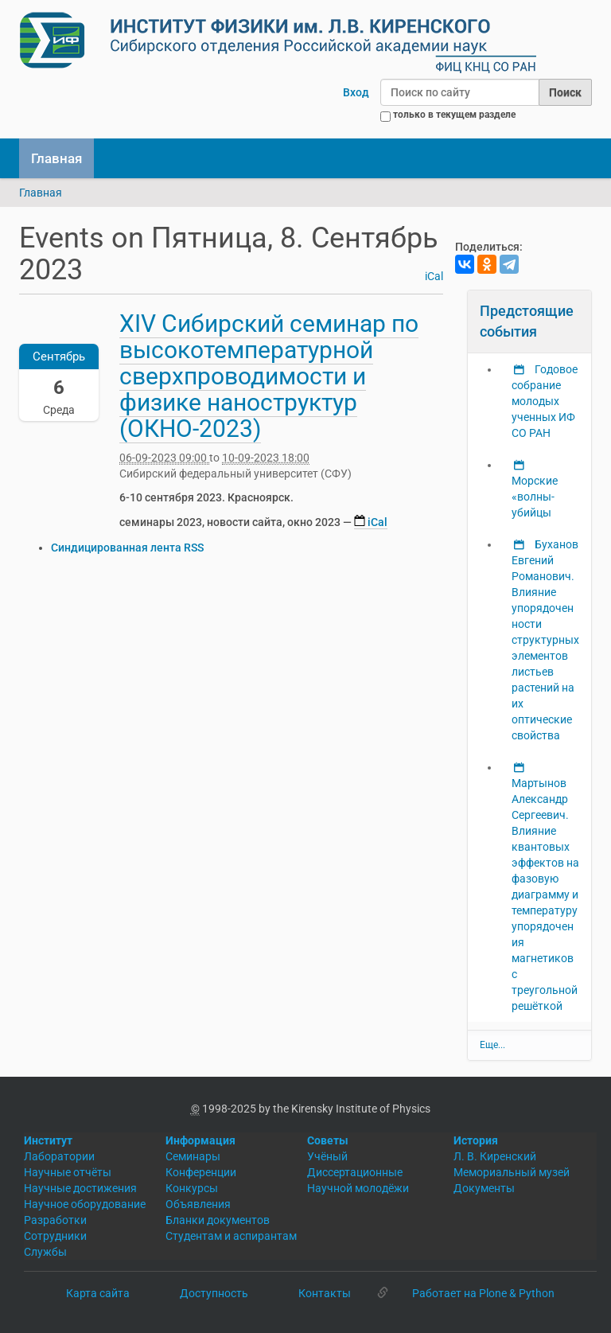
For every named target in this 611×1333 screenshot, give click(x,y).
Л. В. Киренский (494, 1156)
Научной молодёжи (358, 1188)
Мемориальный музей (511, 1172)
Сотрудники (55, 1236)
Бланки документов (217, 1220)
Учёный (327, 1156)
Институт (48, 1140)
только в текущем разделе (454, 114)
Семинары (192, 1156)
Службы (45, 1251)
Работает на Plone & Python (483, 1293)
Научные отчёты (67, 1172)
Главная (56, 158)
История (475, 1140)
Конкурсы (191, 1188)
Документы (484, 1188)
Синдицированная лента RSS (127, 547)
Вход (356, 92)
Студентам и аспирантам (231, 1236)
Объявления (198, 1204)
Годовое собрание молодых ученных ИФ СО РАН (545, 401)
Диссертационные (355, 1172)
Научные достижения (80, 1188)
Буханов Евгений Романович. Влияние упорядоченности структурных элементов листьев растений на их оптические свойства (545, 640)
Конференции (200, 1172)
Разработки (55, 1220)
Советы (327, 1140)
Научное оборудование (85, 1204)
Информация (200, 1140)
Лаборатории (59, 1156)
